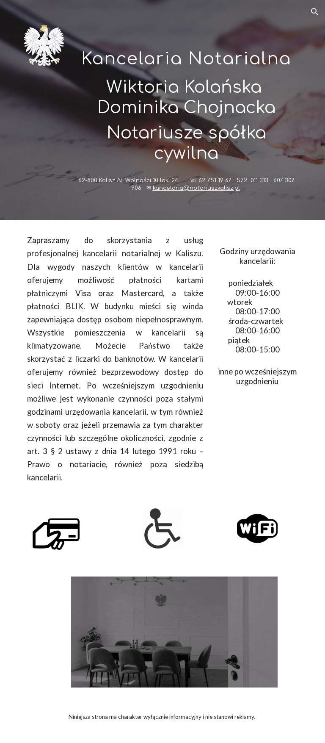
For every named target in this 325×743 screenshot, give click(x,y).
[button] (315, 12)
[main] (186, 110)
